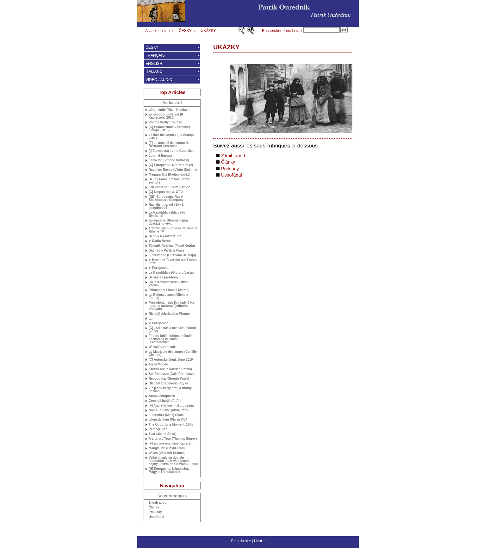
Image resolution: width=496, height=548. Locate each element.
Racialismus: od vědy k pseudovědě (166, 206)
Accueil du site (157, 30)
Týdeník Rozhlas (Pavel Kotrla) (172, 245)
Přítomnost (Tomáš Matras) (169, 290)
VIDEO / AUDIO (159, 80)
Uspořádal (231, 174)
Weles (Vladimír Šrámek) (167, 453)
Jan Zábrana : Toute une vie (169, 187)
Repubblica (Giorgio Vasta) (169, 378)
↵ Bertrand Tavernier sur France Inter (173, 261)
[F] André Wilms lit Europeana (171, 405)
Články (228, 162)
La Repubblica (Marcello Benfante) (167, 214)
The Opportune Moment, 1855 (171, 424)
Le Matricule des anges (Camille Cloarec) (173, 353)
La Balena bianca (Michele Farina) (168, 296)
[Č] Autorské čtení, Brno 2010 (171, 359)
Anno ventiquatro (162, 396)
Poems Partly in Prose (165, 122)
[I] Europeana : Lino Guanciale (171, 151)
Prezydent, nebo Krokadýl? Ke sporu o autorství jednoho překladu (171, 306)
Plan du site (241, 541)
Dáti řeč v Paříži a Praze (166, 250)
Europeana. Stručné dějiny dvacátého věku (169, 222)
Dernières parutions (163, 277)
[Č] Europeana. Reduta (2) (171, 165)
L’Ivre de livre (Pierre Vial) (168, 419)
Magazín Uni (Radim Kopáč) (169, 174)
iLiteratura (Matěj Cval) (166, 415)
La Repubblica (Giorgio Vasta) (171, 272)
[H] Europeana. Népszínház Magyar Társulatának (169, 470)
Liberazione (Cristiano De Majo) (172, 255)
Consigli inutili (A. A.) (165, 400)
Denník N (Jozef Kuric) (166, 236)
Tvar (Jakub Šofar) (163, 434)
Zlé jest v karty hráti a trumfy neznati (170, 390)
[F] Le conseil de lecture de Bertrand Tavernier (169, 144)
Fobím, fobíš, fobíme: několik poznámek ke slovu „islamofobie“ (170, 339)
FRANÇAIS (155, 55)
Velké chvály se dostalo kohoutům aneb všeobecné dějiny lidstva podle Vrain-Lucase (174, 461)
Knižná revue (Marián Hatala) (170, 369)
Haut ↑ (259, 541)
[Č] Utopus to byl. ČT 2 (166, 192)
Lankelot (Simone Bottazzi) (169, 160)
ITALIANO (154, 71)
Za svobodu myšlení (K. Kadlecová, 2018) (166, 116)
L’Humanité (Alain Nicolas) (169, 109)
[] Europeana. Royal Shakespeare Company (166, 198)
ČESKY (185, 30)
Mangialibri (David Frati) (167, 448)
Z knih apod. (233, 155)
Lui (151, 318)
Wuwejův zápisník (162, 347)
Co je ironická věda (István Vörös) (169, 284)
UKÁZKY (208, 30)
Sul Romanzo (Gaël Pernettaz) (171, 374)
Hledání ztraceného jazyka (168, 383)
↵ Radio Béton (160, 241)
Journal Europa (160, 155)
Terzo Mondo (158, 364)
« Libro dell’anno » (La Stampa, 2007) (172, 137)
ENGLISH (154, 63)
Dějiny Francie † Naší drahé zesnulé (169, 181)
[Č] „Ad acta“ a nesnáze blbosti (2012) (172, 330)
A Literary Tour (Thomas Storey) (173, 438)
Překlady (230, 168)
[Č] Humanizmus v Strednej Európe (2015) (169, 129)
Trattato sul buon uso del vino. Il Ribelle (173, 230)
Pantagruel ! (158, 429)
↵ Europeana (158, 268)
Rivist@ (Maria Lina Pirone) (169, 313)
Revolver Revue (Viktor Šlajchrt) (173, 169)
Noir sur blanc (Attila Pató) (169, 410)
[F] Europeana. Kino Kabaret (170, 443)
